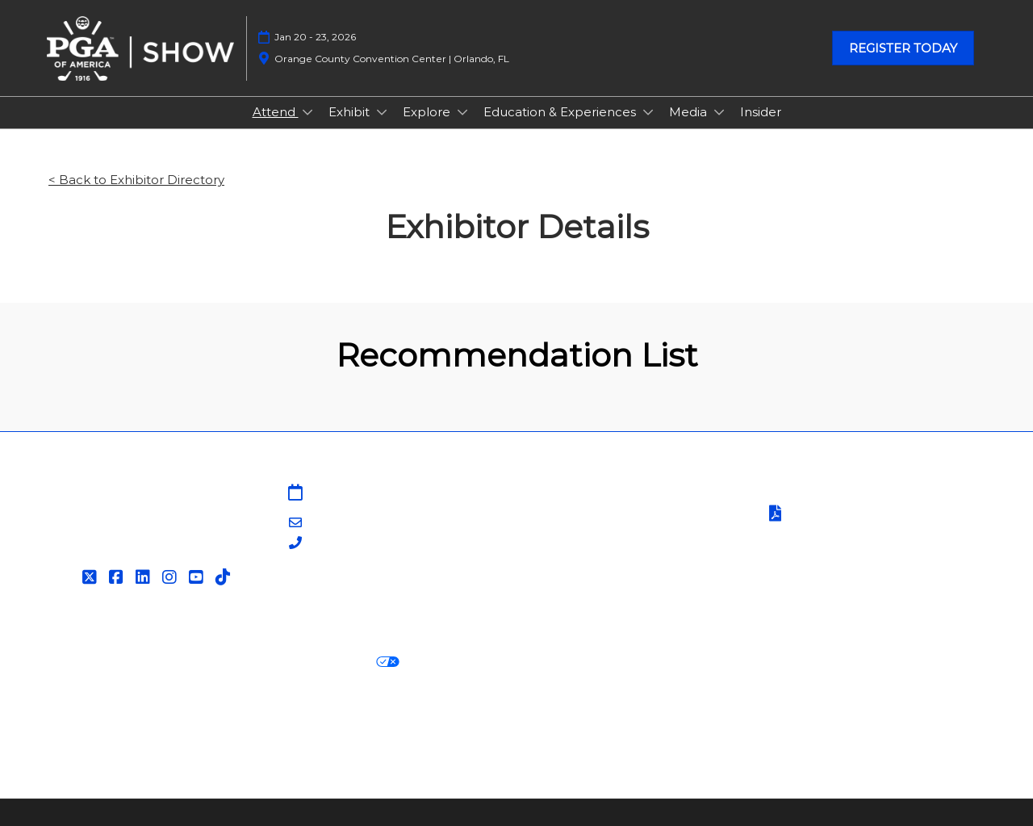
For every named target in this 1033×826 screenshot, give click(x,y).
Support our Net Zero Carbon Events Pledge (827, 721)
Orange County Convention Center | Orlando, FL (391, 58)
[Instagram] (171, 577)
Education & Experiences (561, 111)
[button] (903, 48)
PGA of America (574, 552)
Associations (563, 573)
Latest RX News (272, 721)
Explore (428, 111)
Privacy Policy (90, 662)
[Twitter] (91, 577)
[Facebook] (118, 577)
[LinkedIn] (145, 577)
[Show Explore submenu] (462, 112)
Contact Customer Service (607, 592)
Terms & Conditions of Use (845, 493)
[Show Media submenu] (719, 112)
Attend (276, 111)
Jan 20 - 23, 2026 (315, 37)
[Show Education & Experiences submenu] (648, 112)
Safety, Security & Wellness (845, 535)
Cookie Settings (463, 662)
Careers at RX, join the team (425, 721)
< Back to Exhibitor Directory (136, 179)
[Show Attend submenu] (307, 112)
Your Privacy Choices (322, 662)
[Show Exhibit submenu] (382, 112)
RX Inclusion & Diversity (600, 721)
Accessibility (85, 741)
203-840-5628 (350, 543)
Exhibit (350, 111)
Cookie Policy (189, 662)
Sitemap (552, 493)
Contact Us (560, 513)
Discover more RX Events (127, 721)
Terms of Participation (845, 514)
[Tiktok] (224, 577)
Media (689, 111)
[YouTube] (198, 577)
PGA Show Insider (580, 533)
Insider (760, 111)
